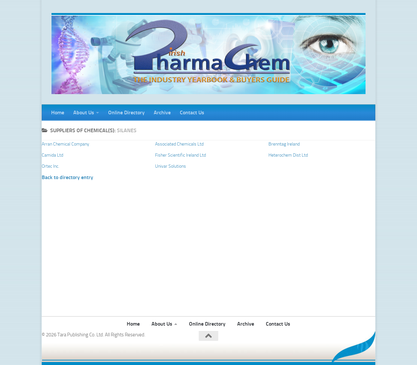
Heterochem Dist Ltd (288, 155)
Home (57, 112)
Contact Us (192, 112)
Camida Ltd (52, 155)
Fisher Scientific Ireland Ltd (180, 155)
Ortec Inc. (50, 166)
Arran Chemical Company (65, 144)
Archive (162, 112)
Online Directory (126, 112)
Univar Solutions (170, 166)
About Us (83, 112)
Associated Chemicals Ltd (179, 144)
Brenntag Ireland (284, 144)
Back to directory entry (67, 177)
